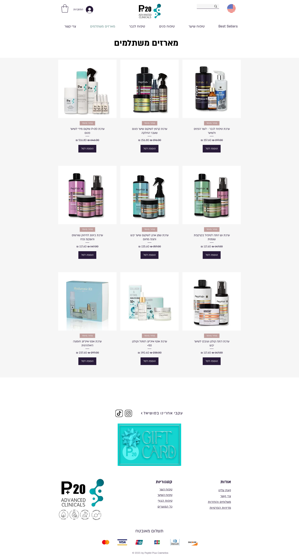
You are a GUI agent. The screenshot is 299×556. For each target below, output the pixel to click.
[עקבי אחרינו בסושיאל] (161, 413)
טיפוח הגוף (165, 501)
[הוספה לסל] (212, 148)
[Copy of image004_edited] (128, 413)
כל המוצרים (165, 507)
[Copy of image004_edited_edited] (119, 413)
